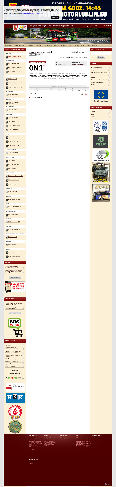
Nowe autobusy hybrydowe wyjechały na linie (13, 307)
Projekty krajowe (92, 45)
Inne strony (63, 435)
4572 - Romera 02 (12, 79)
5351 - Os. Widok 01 (13, 117)
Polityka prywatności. (27, 13)
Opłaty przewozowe (11, 345)
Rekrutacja (78, 437)
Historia (93, 111)
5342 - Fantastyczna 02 (14, 121)
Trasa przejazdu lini (14, 49)
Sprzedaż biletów (10, 364)
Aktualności (62, 439)
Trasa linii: (81, 52)
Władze (93, 75)
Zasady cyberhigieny (97, 82)
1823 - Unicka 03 (12, 191)
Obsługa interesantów (11, 361)
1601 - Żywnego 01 (13, 244)
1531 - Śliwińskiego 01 (14, 256)
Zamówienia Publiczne (52, 45)
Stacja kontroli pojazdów (49, 437)
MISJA (93, 70)
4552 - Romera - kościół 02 (15, 87)
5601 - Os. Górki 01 (13, 109)
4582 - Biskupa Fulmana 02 (15, 67)
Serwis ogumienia (48, 443)
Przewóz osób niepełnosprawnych (48, 439)
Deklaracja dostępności (97, 85)
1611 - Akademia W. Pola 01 (15, 252)
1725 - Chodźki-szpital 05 (14, 206)
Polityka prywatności (11, 366)
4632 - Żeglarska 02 (78, 64)
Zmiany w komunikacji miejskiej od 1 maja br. (11, 267)
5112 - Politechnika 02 (13, 152)
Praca (70, 45)
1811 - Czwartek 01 (13, 184)
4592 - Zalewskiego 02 (14, 63)
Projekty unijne (79, 45)
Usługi (39, 45)
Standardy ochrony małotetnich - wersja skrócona (83, 444)
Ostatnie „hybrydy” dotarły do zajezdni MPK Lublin (13, 303)
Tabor (92, 114)
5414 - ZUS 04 (12, 137)
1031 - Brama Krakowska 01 (15, 176)
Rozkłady (62, 437)
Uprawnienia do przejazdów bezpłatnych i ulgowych (13, 352)
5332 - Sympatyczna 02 (14, 125)
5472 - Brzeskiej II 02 (13, 145)
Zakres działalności (96, 67)
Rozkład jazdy (9, 45)
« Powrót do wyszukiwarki (37, 52)
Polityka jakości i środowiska (99, 72)
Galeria (93, 116)
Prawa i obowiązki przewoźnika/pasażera (11, 348)
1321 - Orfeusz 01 (12, 237)
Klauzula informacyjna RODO (82, 446)
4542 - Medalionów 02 (13, 94)
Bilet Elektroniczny (10, 359)
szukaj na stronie (97, 49)
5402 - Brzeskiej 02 (13, 141)
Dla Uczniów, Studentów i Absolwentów (82, 439)
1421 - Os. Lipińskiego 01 (14, 229)
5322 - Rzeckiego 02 (13, 129)
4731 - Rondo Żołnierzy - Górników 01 (14, 103)
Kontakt (63, 45)
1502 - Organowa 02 (13, 214)
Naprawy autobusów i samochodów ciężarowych (50, 442)
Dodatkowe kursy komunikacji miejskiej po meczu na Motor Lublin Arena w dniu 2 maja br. (13, 271)
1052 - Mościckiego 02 (14, 164)
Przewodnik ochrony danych (99, 80)
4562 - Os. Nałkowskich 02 (15, 83)
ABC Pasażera (20, 45)
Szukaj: (49, 52)
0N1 (36, 68)
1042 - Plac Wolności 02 (14, 168)
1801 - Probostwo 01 (13, 180)
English (108, 25)
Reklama (31, 45)
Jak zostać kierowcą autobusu (83, 445)
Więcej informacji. (38, 13)
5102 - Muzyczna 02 (13, 160)
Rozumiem (55, 17)
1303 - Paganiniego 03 (14, 221)
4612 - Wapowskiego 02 (14, 71)
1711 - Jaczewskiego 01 (14, 199)
